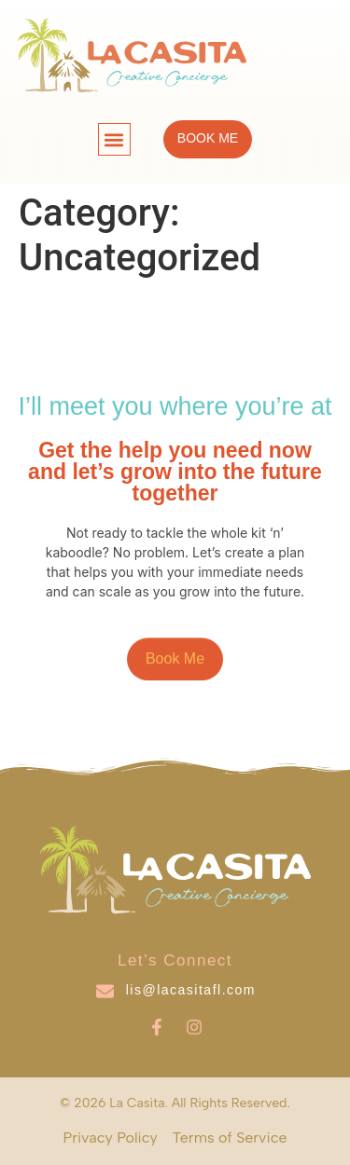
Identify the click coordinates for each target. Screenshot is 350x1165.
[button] (114, 139)
